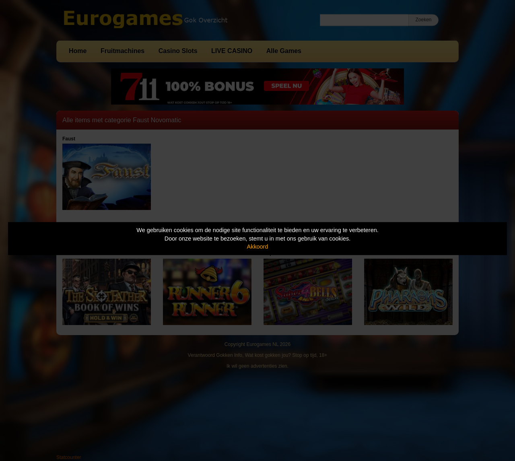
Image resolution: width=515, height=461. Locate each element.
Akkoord (257, 246)
